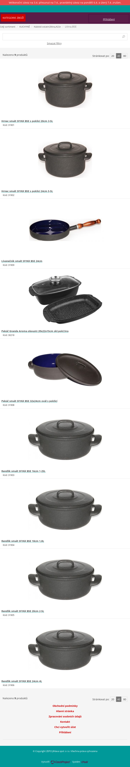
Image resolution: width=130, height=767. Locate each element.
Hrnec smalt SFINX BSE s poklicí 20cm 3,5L (27, 121)
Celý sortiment (7, 26)
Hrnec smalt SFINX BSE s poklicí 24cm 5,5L (27, 191)
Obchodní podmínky (65, 706)
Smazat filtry (54, 43)
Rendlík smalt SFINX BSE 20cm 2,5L (22, 611)
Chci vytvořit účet (65, 727)
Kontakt (65, 721)
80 (124, 56)
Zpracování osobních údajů (65, 716)
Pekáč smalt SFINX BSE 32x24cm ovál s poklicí (29, 401)
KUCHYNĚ (24, 26)
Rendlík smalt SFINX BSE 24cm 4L (21, 681)
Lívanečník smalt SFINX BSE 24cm (21, 261)
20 (112, 56)
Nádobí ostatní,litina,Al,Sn (47, 26)
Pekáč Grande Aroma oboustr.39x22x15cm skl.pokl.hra (34, 331)
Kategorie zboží (13, 17)
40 (118, 56)
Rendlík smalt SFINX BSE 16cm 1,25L (23, 471)
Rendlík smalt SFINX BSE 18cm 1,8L (22, 541)
